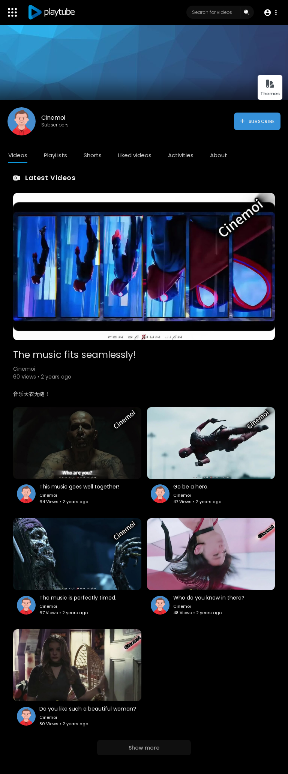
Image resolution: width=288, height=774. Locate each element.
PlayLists (55, 155)
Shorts (93, 155)
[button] (270, 12)
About (218, 155)
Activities (181, 155)
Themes (270, 88)
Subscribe (257, 121)
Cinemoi (53, 117)
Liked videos (135, 155)
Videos (17, 155)
